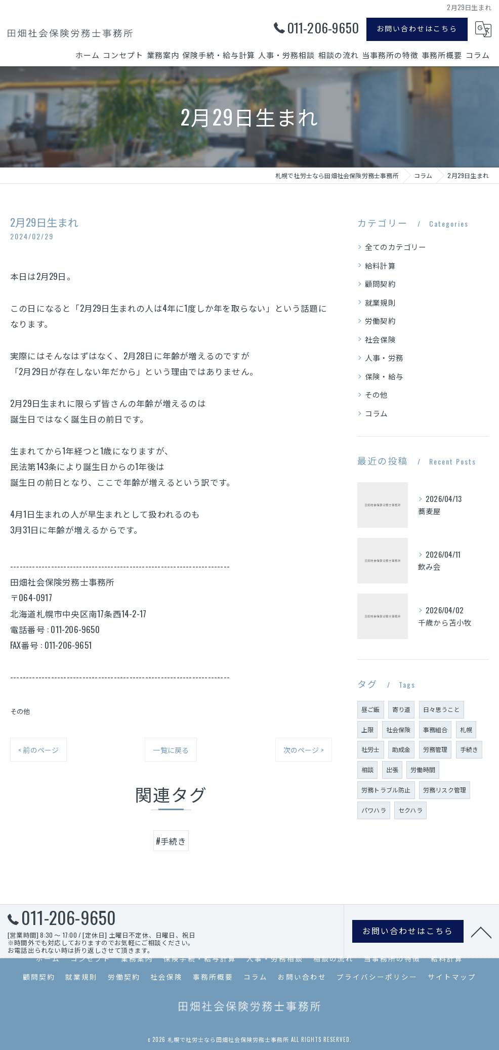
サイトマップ (452, 977)
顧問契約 (380, 283)
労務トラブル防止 (386, 789)
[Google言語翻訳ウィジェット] (483, 29)
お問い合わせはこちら (417, 28)
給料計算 (380, 265)
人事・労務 (384, 357)
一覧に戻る (171, 749)
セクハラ (410, 810)
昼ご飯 (370, 709)
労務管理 (435, 749)
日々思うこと (441, 709)
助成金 (401, 749)
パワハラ (373, 810)
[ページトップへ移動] (481, 935)
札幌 (466, 729)
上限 (367, 729)
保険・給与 (384, 376)
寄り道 (401, 709)
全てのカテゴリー (396, 246)
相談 (367, 769)
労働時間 (422, 769)
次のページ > (303, 749)
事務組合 (435, 729)
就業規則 (380, 302)
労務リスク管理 (444, 789)
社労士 (370, 749)
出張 (392, 769)
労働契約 (380, 320)
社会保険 (380, 339)
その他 (20, 711)
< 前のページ (38, 749)
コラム (376, 413)
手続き (469, 749)
